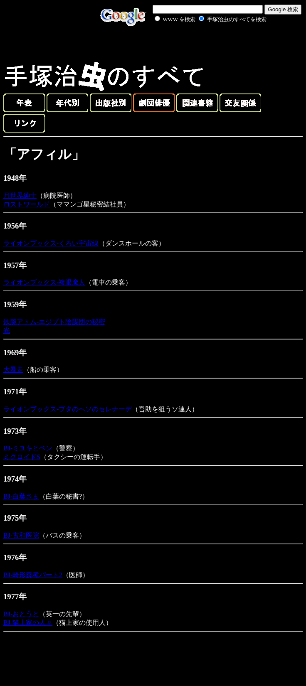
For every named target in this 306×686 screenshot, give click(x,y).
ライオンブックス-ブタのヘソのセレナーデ (67, 409)
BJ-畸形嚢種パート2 (32, 574)
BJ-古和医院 (21, 535)
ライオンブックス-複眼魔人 (44, 282)
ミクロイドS (21, 456)
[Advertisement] (201, 43)
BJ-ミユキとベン (27, 448)
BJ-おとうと (21, 613)
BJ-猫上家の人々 (27, 622)
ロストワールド (26, 204)
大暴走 (13, 369)
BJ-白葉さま (21, 496)
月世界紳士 (20, 195)
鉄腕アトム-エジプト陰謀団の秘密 (54, 321)
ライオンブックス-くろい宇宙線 (51, 243)
